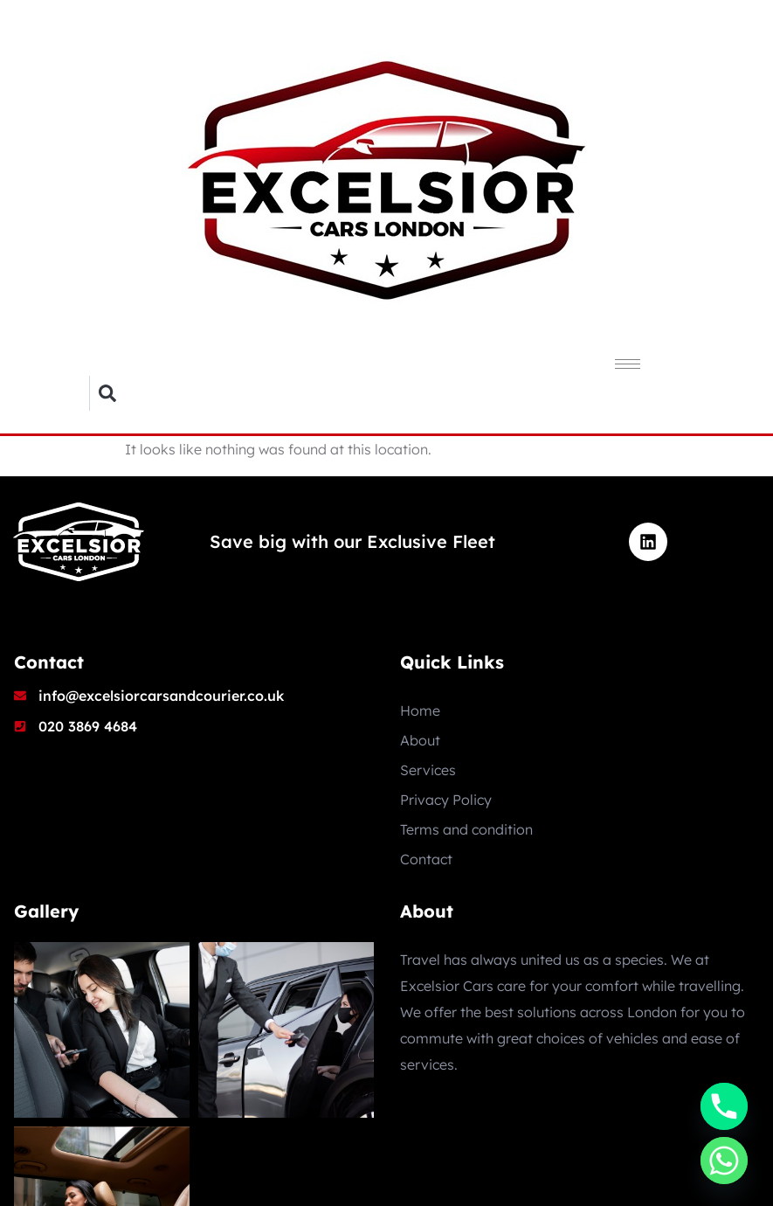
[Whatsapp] (724, 1160)
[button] (107, 393)
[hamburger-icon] (627, 364)
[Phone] (724, 1106)
